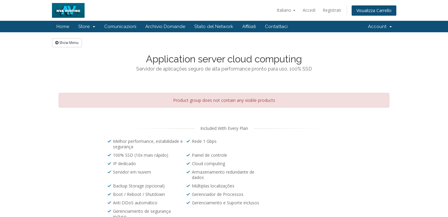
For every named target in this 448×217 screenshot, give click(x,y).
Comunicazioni (120, 26)
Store (86, 26)
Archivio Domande (165, 26)
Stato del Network (213, 26)
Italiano (286, 10)
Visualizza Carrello (374, 10)
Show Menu (67, 42)
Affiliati (249, 26)
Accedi (309, 10)
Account (380, 26)
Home (62, 26)
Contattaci (276, 26)
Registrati (332, 10)
